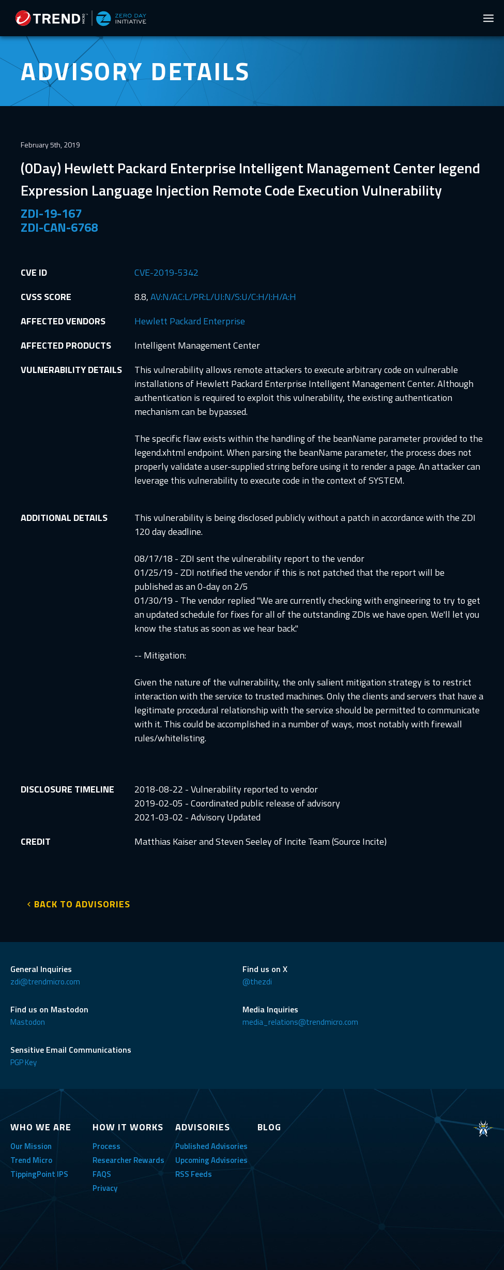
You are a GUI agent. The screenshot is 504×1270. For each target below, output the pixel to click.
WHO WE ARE (40, 1127)
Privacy (105, 1188)
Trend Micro (31, 1160)
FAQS (102, 1174)
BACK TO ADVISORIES (82, 904)
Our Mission (31, 1146)
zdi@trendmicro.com (45, 982)
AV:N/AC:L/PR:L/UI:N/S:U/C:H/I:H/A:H (223, 297)
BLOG (269, 1127)
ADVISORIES (202, 1127)
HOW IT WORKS (128, 1127)
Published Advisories (211, 1146)
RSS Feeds (193, 1174)
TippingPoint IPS (39, 1174)
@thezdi (257, 982)
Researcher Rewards (128, 1160)
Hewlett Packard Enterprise (189, 321)
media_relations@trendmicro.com (300, 1022)
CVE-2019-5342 (166, 272)
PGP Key (23, 1062)
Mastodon (27, 1022)
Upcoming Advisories (211, 1160)
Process (106, 1146)
